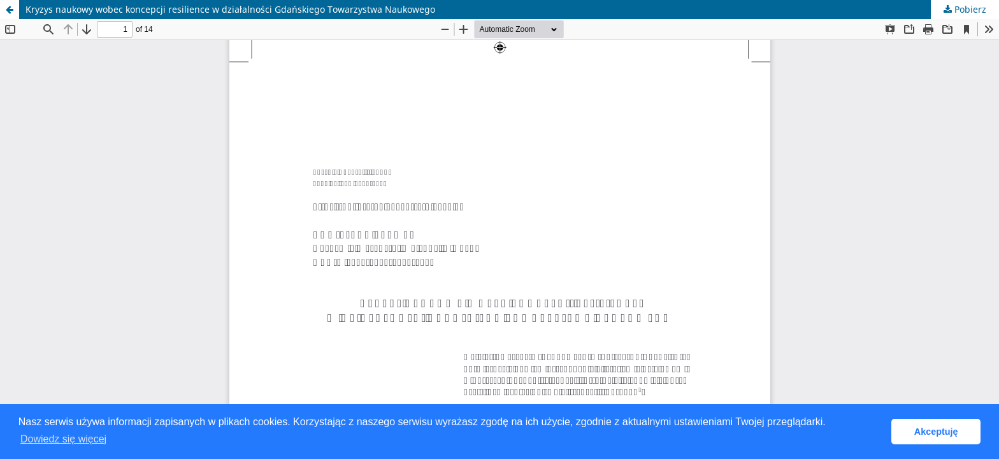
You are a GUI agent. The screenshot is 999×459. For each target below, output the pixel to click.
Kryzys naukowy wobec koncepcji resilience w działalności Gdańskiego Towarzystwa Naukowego (230, 9)
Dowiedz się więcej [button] (63, 438)
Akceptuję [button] (936, 431)
